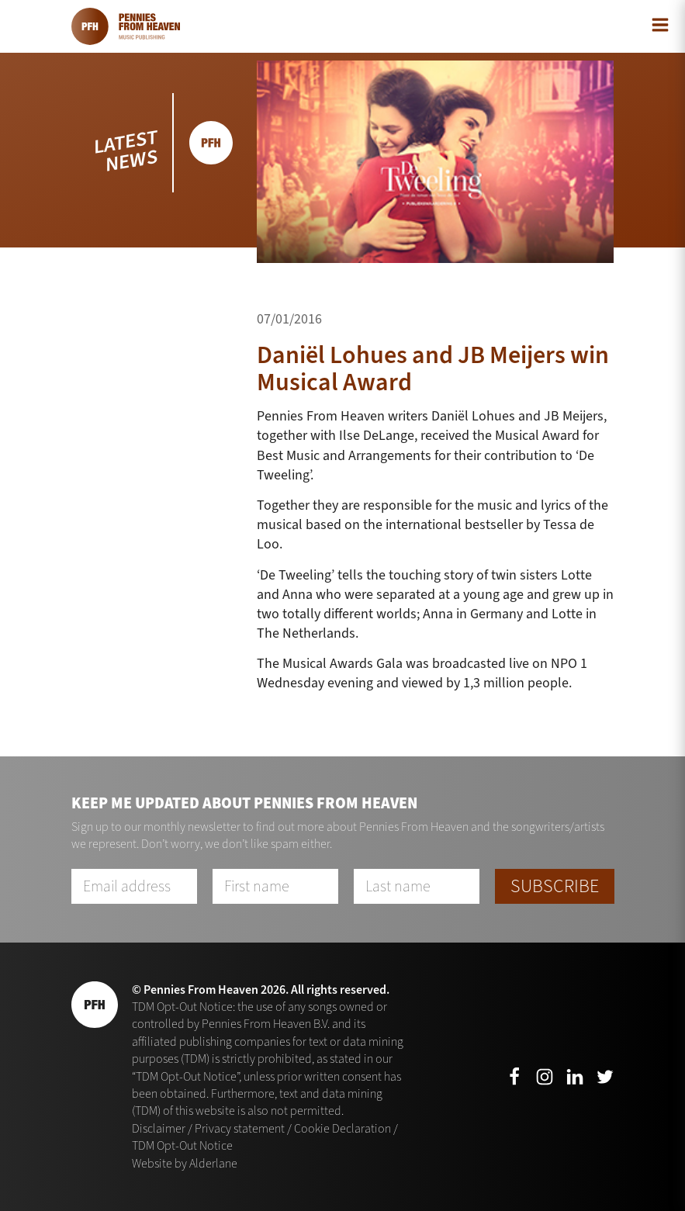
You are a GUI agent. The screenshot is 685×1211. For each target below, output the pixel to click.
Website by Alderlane (184, 1163)
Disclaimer (158, 1128)
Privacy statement (240, 1128)
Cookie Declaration (342, 1128)
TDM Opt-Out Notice (182, 1145)
